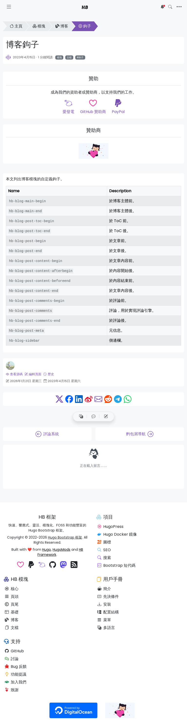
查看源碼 (14, 374)
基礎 (12, 612)
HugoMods (61, 549)
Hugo (46, 549)
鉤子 (84, 26)
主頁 (16, 26)
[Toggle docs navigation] (9, 7)
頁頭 (12, 596)
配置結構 (108, 612)
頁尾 (12, 604)
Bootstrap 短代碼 (116, 565)
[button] (93, 416)
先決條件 (108, 596)
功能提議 (15, 674)
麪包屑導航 (139, 434)
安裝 (104, 604)
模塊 (39, 26)
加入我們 (15, 682)
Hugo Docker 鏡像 (117, 534)
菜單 (104, 620)
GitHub (14, 651)
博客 (62, 26)
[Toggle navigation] (179, 7)
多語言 (106, 627)
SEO (104, 550)
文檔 (69, 57)
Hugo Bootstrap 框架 (65, 537)
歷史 (48, 374)
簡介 (104, 589)
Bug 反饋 (16, 666)
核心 (12, 589)
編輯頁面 (33, 374)
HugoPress (110, 526)
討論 (12, 659)
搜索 (104, 557)
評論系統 (47, 434)
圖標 (104, 542)
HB (85, 6)
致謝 (12, 690)
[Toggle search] (170, 7)
